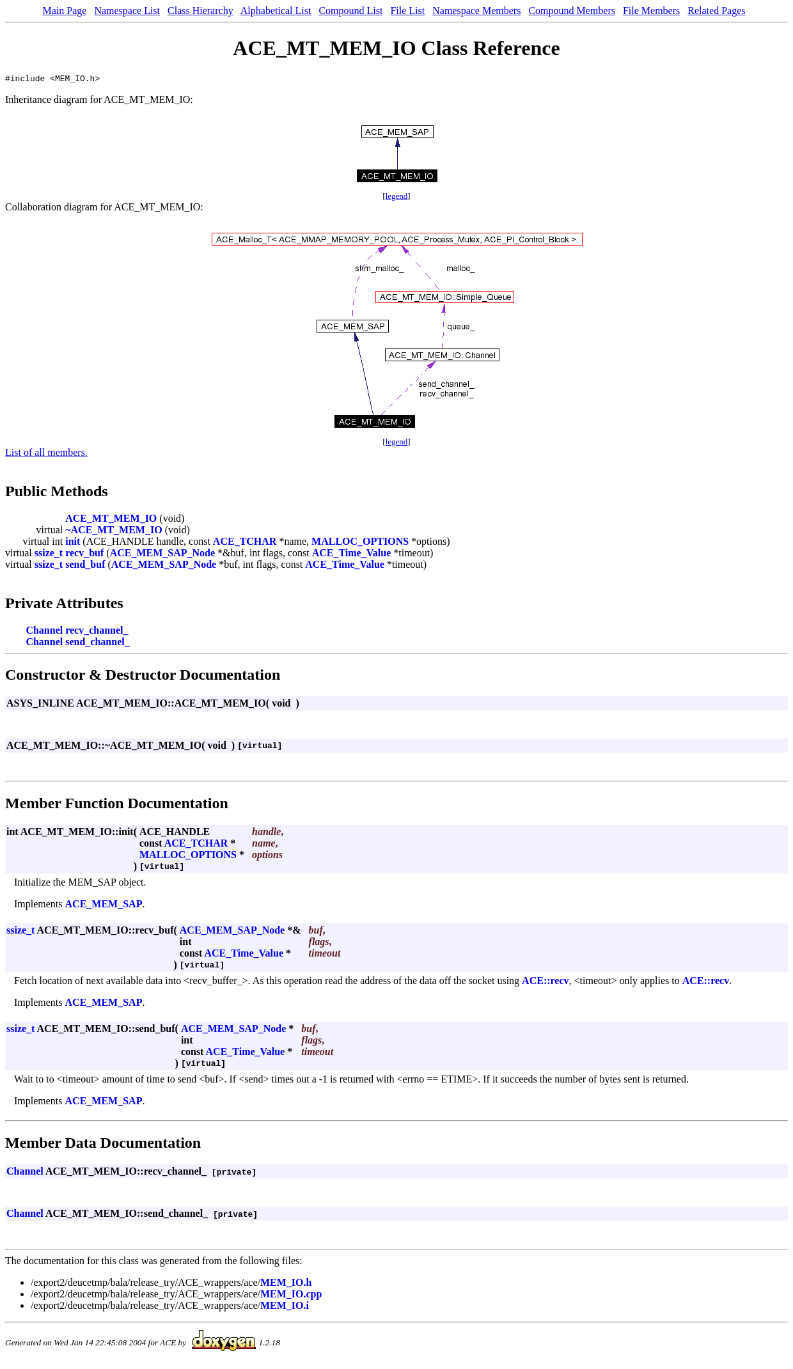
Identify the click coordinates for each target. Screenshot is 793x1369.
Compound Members (571, 10)
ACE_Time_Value (351, 554)
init (72, 543)
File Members (651, 10)
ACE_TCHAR (245, 543)
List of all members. (46, 454)
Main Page (65, 10)
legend (397, 198)
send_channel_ (97, 643)
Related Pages (716, 10)
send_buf (85, 566)
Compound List (350, 10)
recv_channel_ (96, 632)
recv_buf (84, 554)
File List (407, 10)
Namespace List (127, 10)
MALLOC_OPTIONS (360, 543)
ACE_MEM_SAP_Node (162, 554)
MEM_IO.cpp (291, 1295)
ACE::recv (545, 982)
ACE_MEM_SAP (104, 905)
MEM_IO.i (284, 1307)
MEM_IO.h (285, 1284)
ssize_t (49, 554)
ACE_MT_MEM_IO (111, 520)
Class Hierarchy (200, 10)
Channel (44, 632)
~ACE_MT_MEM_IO (113, 531)
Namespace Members (476, 10)
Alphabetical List (275, 10)
